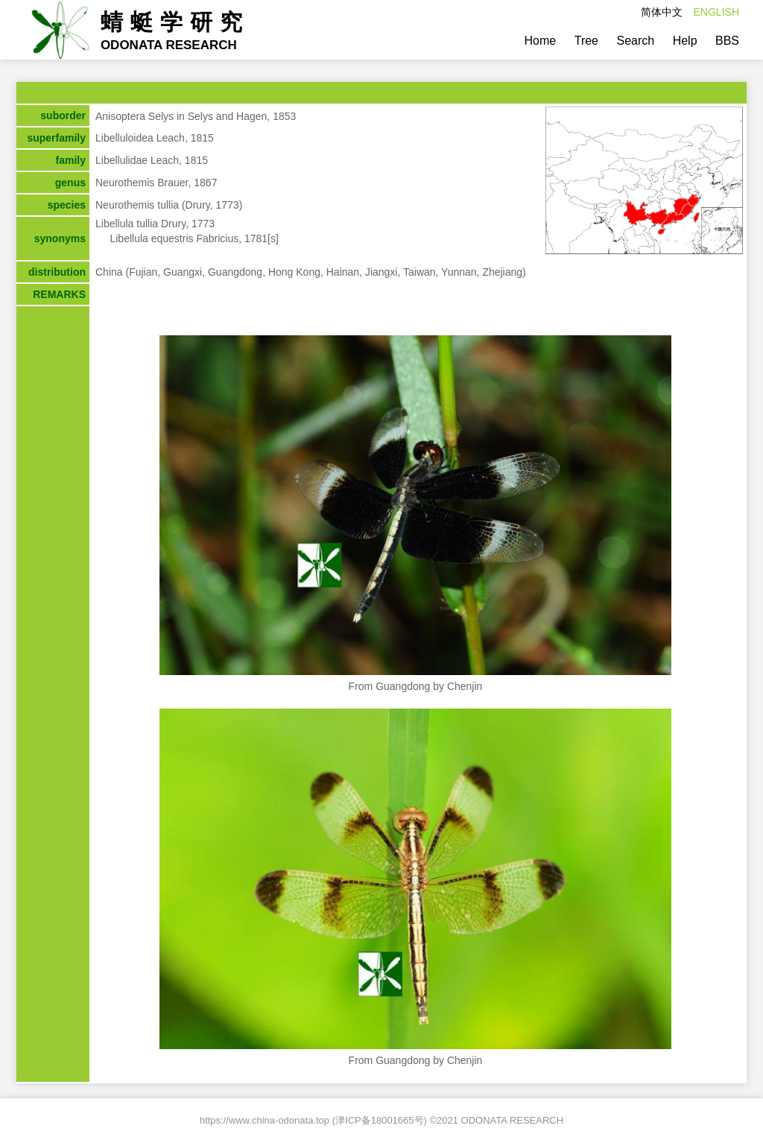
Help (685, 40)
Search (635, 40)
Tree (586, 40)
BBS (727, 40)
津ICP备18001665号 (379, 1120)
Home (541, 40)
